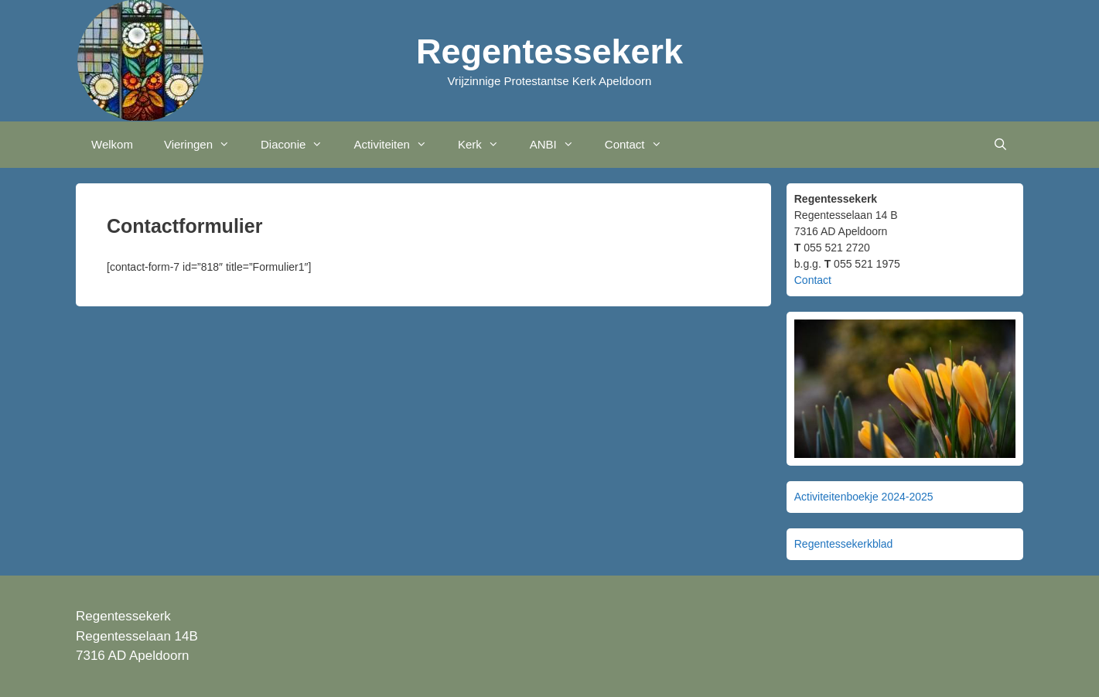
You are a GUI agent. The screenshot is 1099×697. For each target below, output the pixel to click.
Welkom (112, 144)
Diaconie (299, 144)
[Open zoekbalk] (1000, 144)
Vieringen (204, 144)
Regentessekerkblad (843, 544)
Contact (641, 144)
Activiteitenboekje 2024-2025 (863, 496)
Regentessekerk (549, 51)
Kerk (486, 144)
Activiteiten (397, 144)
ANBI (559, 144)
